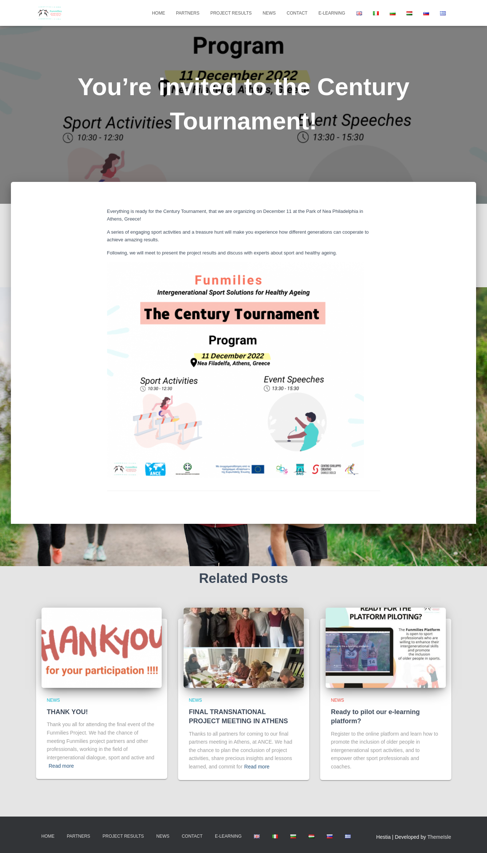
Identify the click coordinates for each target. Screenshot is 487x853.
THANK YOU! (67, 712)
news (53, 700)
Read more (61, 766)
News (269, 13)
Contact (297, 13)
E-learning (331, 13)
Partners (187, 13)
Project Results (231, 13)
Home (158, 13)
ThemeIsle (439, 837)
